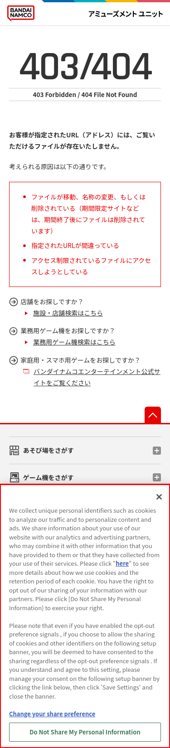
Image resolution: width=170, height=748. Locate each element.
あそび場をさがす (48, 450)
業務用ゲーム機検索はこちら (74, 341)
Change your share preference (52, 713)
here (122, 563)
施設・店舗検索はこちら (68, 312)
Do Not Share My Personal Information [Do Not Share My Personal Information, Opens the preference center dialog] (85, 732)
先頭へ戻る (153, 415)
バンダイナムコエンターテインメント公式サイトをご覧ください (97, 377)
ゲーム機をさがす (48, 477)
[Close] (159, 497)
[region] (85, 616)
